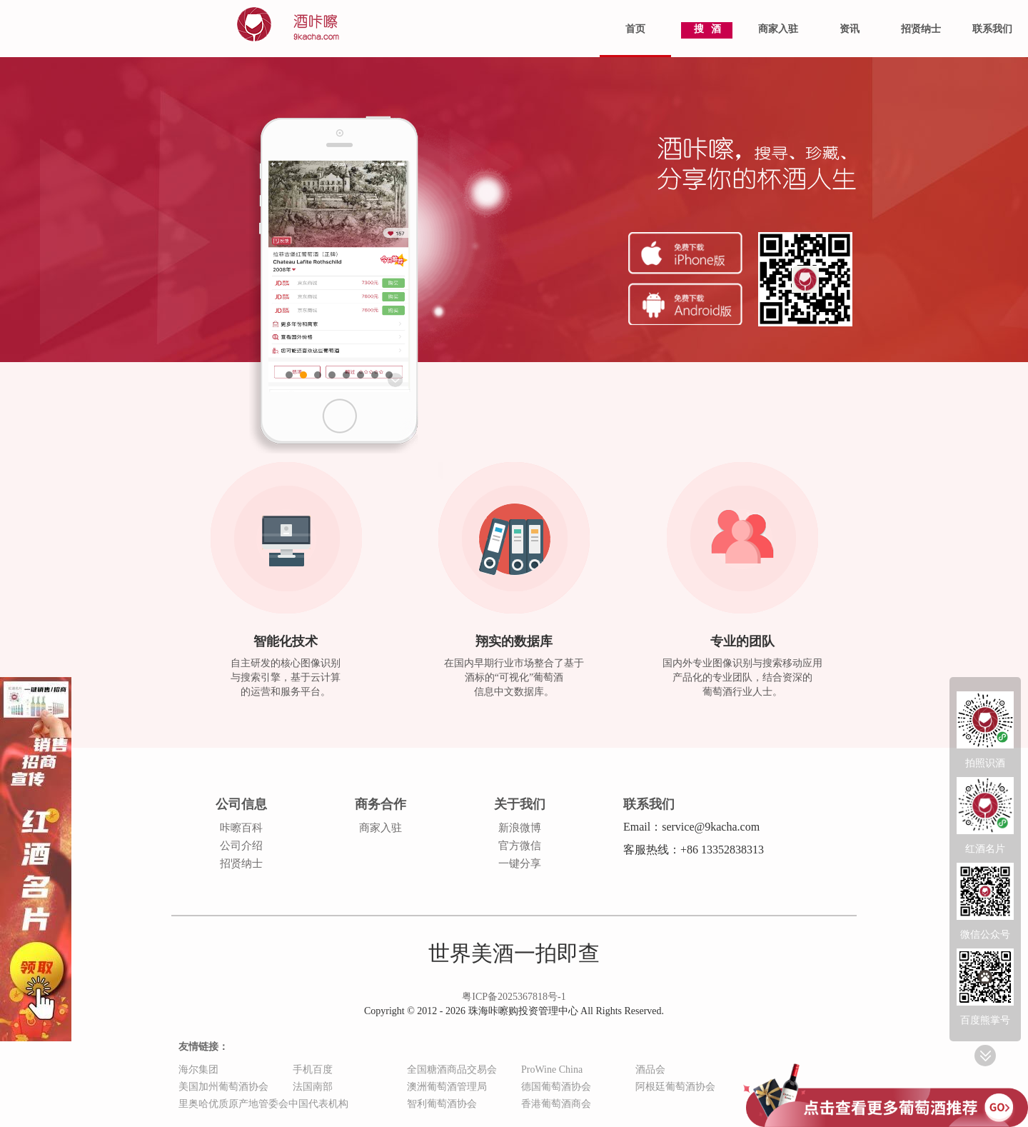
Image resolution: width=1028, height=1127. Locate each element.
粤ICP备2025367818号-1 (513, 996)
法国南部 (313, 1086)
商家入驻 (778, 29)
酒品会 (650, 1069)
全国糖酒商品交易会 (452, 1069)
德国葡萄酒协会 (556, 1086)
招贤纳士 (921, 29)
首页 (635, 29)
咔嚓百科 (241, 827)
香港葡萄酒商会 (556, 1103)
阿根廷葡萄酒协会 (675, 1086)
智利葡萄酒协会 (442, 1103)
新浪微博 (519, 827)
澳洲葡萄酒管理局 (447, 1086)
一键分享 (519, 863)
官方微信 (519, 845)
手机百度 (313, 1069)
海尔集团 (198, 1069)
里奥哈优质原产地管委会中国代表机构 (263, 1103)
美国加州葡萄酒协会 (223, 1086)
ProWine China (552, 1069)
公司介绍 (241, 845)
